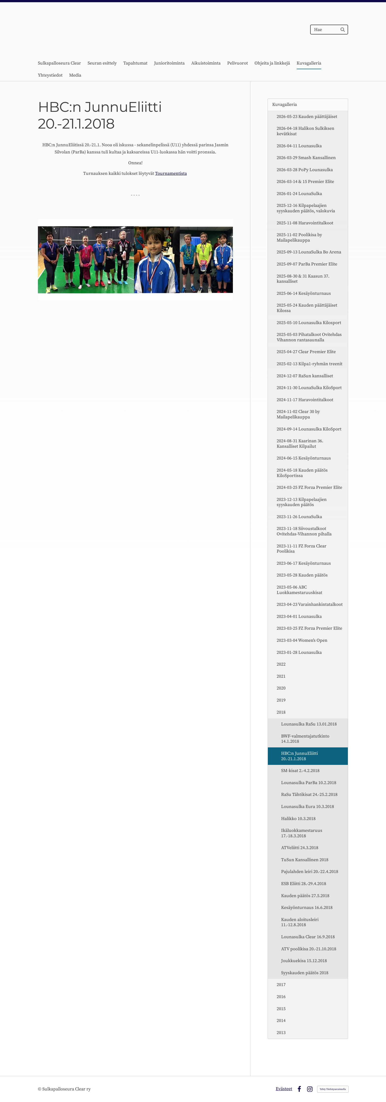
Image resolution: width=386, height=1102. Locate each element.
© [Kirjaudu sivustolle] (40, 1089)
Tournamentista (171, 173)
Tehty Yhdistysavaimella (333, 1089)
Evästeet (284, 1089)
